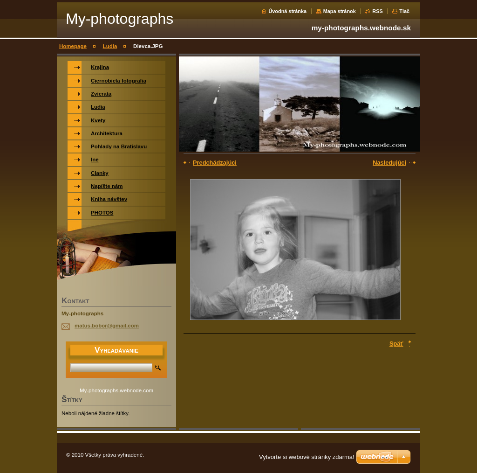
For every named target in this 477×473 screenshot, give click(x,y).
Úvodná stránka (287, 11)
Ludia (110, 46)
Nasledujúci (389, 162)
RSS (377, 11)
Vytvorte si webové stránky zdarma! (306, 456)
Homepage (73, 46)
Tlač (404, 11)
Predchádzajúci (215, 162)
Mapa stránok (339, 11)
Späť (396, 343)
